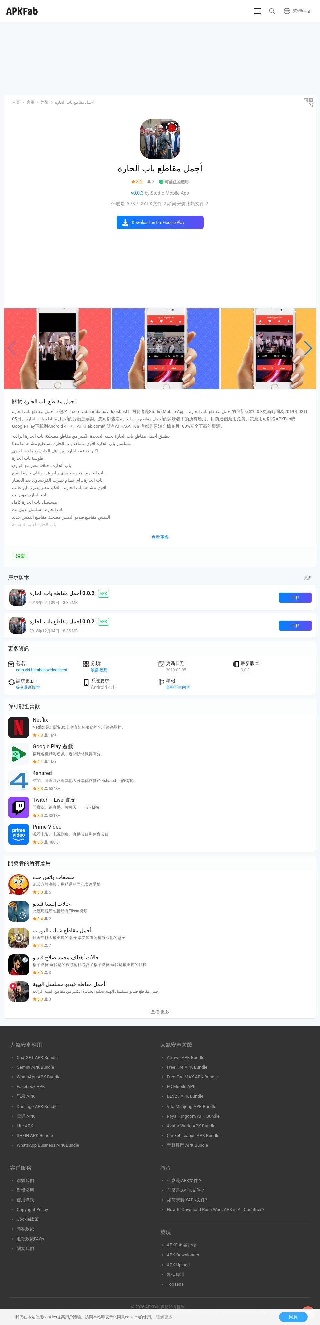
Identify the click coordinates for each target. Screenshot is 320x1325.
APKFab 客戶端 (182, 1244)
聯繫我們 (25, 1180)
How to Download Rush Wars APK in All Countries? (216, 1209)
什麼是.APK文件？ (184, 1180)
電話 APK (26, 1116)
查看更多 (160, 1011)
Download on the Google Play (158, 222)
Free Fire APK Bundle (187, 1067)
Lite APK (25, 1125)
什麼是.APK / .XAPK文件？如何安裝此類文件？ (160, 203)
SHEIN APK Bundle (35, 1135)
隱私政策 (25, 1228)
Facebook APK (31, 1086)
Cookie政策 (28, 1219)
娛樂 (20, 556)
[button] (308, 348)
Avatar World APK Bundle (191, 1125)
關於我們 (25, 1248)
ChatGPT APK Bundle (37, 1057)
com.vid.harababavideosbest (41, 670)
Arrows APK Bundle (185, 1057)
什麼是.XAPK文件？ (186, 1190)
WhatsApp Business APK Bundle (48, 1145)
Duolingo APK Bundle (37, 1106)
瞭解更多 (164, 1317)
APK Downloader (183, 1254)
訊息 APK (26, 1096)
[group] (57, 348)
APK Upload (178, 1264)
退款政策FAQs (30, 1238)
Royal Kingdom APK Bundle (193, 1116)
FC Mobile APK (181, 1086)
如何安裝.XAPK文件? (187, 1199)
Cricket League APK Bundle (193, 1135)
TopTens (175, 1284)
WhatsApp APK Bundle (38, 1076)
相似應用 (175, 1274)
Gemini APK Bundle (35, 1067)
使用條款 (25, 1199)
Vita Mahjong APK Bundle (191, 1106)
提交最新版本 (28, 687)
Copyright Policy (32, 1209)
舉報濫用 (25, 1190)
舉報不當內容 (178, 687)
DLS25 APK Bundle (185, 1096)
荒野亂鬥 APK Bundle (187, 1145)
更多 (308, 577)
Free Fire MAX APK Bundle (192, 1076)
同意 (293, 1316)
